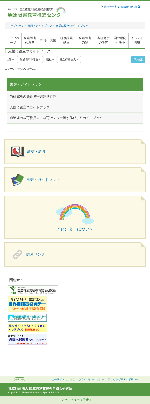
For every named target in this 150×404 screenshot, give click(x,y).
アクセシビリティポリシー (123, 379)
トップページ (16, 25)
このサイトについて (63, 379)
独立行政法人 (69, 59)
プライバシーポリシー (91, 379)
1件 (10, 59)
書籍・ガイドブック (40, 25)
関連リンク (35, 254)
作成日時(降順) (30, 59)
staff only (19, 379)
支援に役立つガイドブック (72, 25)
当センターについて (75, 229)
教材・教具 (36, 152)
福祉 (50, 59)
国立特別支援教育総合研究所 (122, 6)
